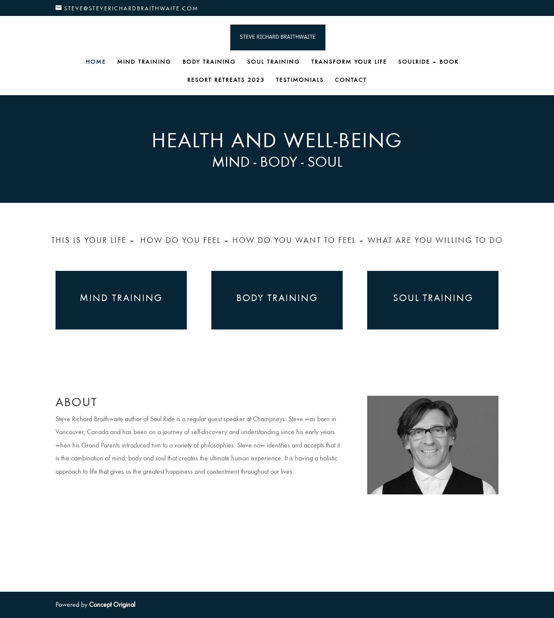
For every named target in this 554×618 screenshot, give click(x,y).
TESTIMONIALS (300, 80)
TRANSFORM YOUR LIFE (349, 62)
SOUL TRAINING (273, 62)
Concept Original (112, 605)
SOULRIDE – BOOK (428, 62)
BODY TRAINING (209, 62)
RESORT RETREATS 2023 (226, 80)
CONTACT (351, 80)
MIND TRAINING (144, 62)
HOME (96, 62)
